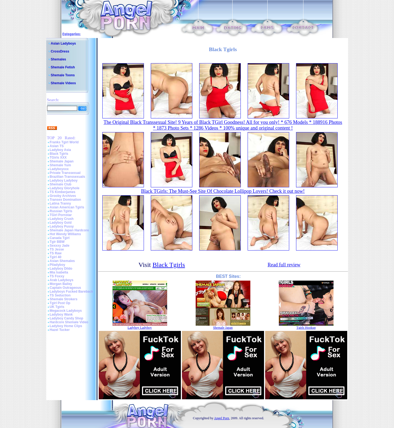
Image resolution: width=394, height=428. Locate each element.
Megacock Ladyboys (66, 311)
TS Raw (56, 253)
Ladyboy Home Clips (66, 326)
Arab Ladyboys (62, 280)
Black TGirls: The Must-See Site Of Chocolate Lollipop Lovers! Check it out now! (223, 191)
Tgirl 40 (56, 257)
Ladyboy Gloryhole (65, 188)
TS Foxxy (57, 276)
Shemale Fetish (63, 67)
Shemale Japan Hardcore (69, 230)
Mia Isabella (59, 272)
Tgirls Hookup (305, 328)
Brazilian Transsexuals (67, 177)
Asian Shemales (62, 261)
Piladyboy (57, 265)
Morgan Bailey (61, 284)
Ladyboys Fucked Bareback (71, 291)
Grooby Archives (63, 196)
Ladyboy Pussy (62, 226)
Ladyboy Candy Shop (66, 318)
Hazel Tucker (60, 330)
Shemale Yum (60, 165)
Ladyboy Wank (61, 314)
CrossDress (60, 51)
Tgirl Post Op (60, 303)
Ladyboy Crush (62, 219)
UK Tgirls (57, 307)
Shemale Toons (63, 75)
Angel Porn (221, 418)
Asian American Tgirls (67, 207)
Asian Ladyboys (63, 43)
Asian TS (57, 146)
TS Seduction (60, 295)
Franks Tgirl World (64, 142)
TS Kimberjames (63, 192)
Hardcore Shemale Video (69, 322)
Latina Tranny (60, 203)
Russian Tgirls (61, 211)
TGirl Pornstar (61, 215)
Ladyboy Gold (61, 223)
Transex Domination (65, 200)
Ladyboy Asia (60, 150)
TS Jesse (57, 249)
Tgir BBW (57, 242)
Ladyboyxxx (59, 169)
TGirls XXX (58, 157)
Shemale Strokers (63, 299)
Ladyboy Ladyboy (64, 180)
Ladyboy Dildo (61, 268)
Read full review (284, 264)
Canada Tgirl (60, 238)
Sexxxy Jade (59, 246)
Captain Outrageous (65, 288)
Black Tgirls (59, 154)
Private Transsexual (65, 173)
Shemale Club (60, 184)
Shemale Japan (62, 161)
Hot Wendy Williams (65, 234)
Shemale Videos (63, 83)
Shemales (58, 59)
